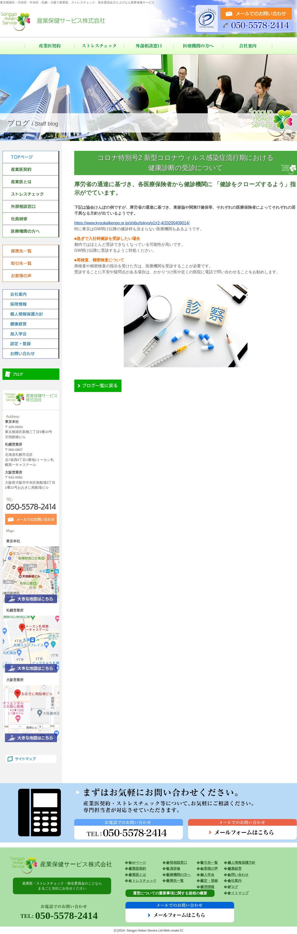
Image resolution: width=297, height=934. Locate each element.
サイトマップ (238, 893)
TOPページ (137, 863)
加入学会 (207, 875)
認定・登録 (209, 881)
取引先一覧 (209, 863)
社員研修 (173, 868)
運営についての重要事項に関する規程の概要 (170, 893)
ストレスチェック (99, 45)
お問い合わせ (238, 875)
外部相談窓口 (148, 45)
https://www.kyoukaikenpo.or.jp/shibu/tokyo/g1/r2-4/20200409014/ (132, 223)
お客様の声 (209, 868)
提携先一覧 (175, 881)
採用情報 (207, 887)
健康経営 (235, 868)
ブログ (233, 887)
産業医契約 (49, 45)
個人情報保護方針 (241, 863)
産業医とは (137, 875)
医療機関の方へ (198, 45)
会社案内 (247, 45)
